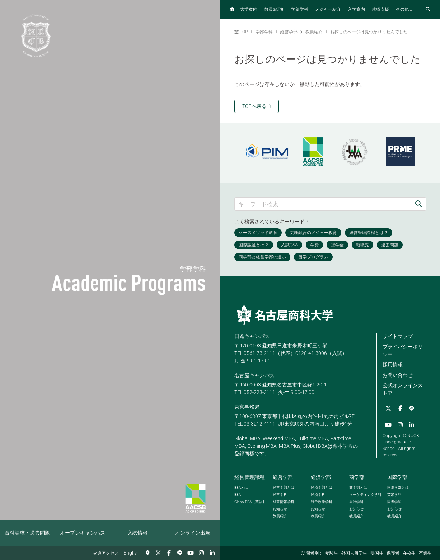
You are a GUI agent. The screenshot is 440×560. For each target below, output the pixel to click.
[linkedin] (212, 553)
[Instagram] (201, 553)
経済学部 (321, 476)
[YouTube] (190, 553)
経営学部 (289, 31)
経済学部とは (321, 487)
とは (241, 487)
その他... (404, 9)
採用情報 (393, 364)
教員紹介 (314, 31)
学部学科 (299, 9)
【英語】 (250, 501)
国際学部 (397, 476)
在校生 (409, 553)
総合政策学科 (321, 501)
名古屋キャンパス (254, 375)
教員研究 (274, 9)
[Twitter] (158, 553)
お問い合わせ (398, 375)
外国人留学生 (354, 553)
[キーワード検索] (323, 204)
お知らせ (280, 508)
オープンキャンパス (82, 533)
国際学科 (394, 501)
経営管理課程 (249, 476)
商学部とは (358, 487)
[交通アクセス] (147, 553)
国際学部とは (398, 487)
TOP (241, 31)
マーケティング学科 (365, 494)
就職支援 (380, 9)
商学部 (356, 476)
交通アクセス (106, 553)
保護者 (393, 553)
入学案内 (356, 9)
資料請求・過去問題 (27, 533)
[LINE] (179, 553)
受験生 (331, 553)
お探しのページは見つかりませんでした (369, 31)
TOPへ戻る (254, 106)
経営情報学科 (283, 501)
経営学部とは (283, 487)
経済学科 (318, 494)
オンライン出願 (192, 533)
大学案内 (248, 9)
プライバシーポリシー (403, 350)
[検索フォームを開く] (428, 9)
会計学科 (356, 501)
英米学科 (394, 494)
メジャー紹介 (328, 9)
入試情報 (137, 533)
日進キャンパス (252, 336)
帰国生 (376, 553)
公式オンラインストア (403, 389)
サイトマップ (398, 336)
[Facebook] (169, 553)
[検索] (418, 204)
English (131, 553)
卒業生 (425, 553)
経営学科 (280, 494)
